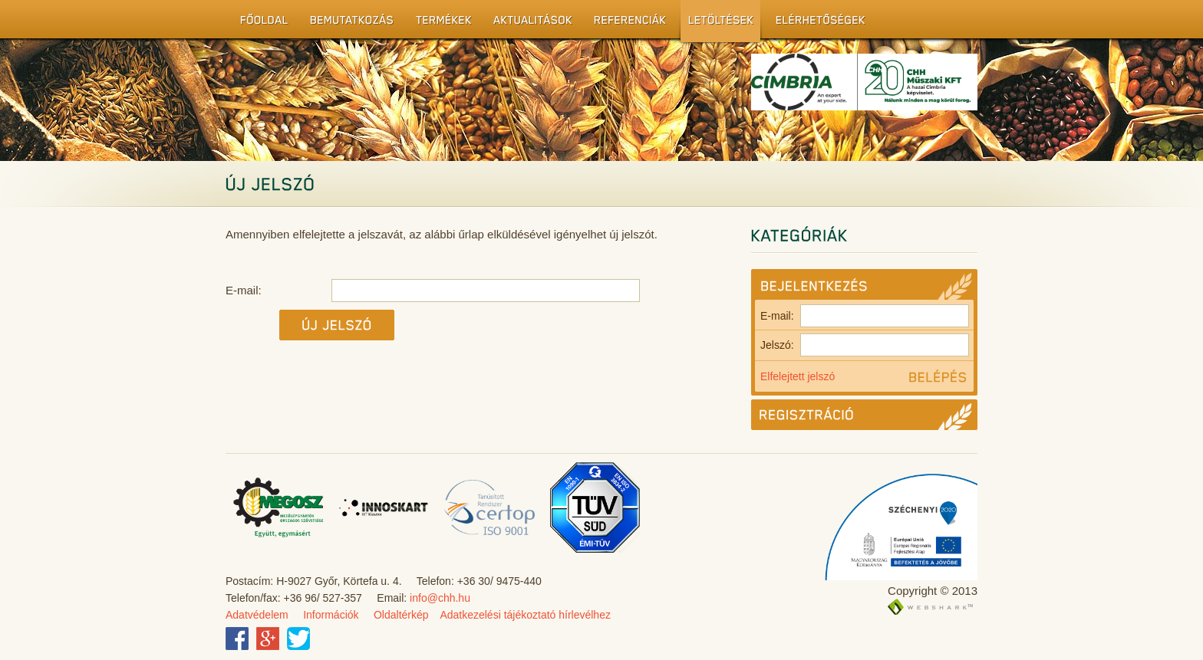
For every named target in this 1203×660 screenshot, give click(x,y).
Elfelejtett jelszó (797, 376)
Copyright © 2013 (932, 590)
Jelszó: (864, 344)
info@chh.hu (440, 598)
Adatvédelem (257, 615)
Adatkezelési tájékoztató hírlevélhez (525, 615)
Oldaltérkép (401, 615)
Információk (330, 615)
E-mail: (864, 315)
